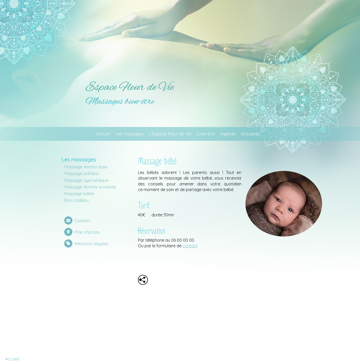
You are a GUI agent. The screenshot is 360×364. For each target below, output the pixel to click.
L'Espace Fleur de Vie (170, 133)
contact (190, 245)
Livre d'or (206, 133)
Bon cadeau (76, 200)
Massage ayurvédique (86, 180)
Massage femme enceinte (90, 187)
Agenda (228, 133)
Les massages (129, 133)
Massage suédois (81, 173)
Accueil (103, 133)
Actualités (250, 133)
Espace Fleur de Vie (129, 87)
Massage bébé (79, 193)
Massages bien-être (119, 101)
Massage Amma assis (85, 166)
